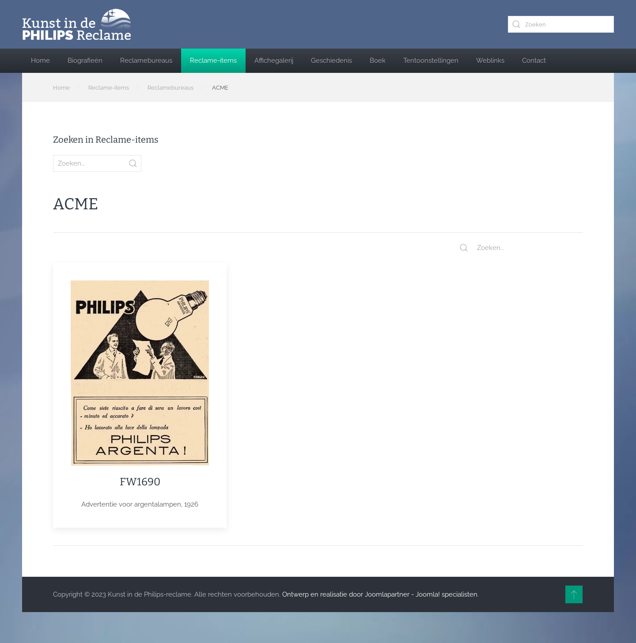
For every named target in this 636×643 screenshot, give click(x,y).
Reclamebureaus (146, 60)
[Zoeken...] (521, 248)
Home (40, 60)
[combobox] (561, 24)
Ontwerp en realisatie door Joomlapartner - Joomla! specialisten (379, 594)
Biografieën (85, 60)
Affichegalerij (273, 60)
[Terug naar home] (76, 24)
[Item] (140, 395)
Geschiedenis (331, 60)
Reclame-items (213, 60)
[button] (574, 594)
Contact (534, 60)
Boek (378, 60)
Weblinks (490, 60)
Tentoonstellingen (430, 60)
